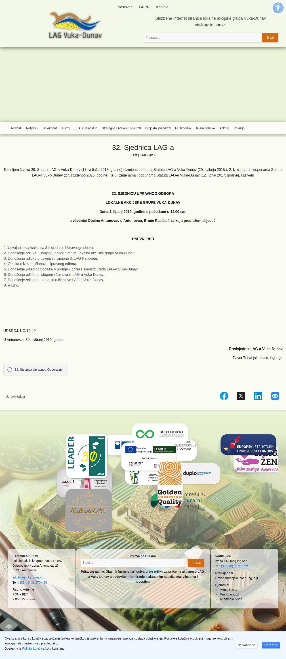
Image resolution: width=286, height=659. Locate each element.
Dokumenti (49, 128)
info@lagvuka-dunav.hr (211, 25)
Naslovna (125, 7)
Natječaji (32, 128)
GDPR (144, 7)
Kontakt (162, 7)
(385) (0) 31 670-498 (32, 582)
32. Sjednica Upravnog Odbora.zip (39, 369)
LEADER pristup (86, 128)
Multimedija (183, 128)
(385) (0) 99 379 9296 (236, 566)
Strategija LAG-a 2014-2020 (121, 128)
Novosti (16, 128)
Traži (270, 37)
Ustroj (66, 128)
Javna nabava (205, 128)
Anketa (224, 128)
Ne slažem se (246, 645)
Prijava (196, 562)
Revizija (238, 128)
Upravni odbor (15, 396)
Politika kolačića (33, 648)
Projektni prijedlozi (158, 128)
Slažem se (271, 645)
